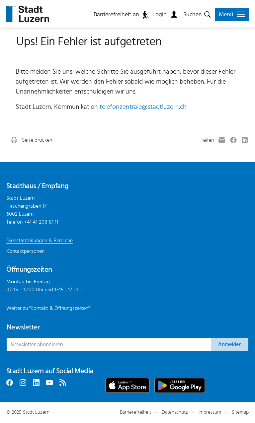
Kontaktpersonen (25, 251)
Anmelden (230, 344)
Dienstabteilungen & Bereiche (39, 240)
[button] (31, 140)
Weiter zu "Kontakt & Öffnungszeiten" (48, 308)
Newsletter (23, 327)
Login (159, 15)
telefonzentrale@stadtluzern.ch (143, 107)
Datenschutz (175, 412)
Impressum (210, 412)
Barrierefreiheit (135, 412)
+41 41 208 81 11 (41, 222)
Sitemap (240, 412)
